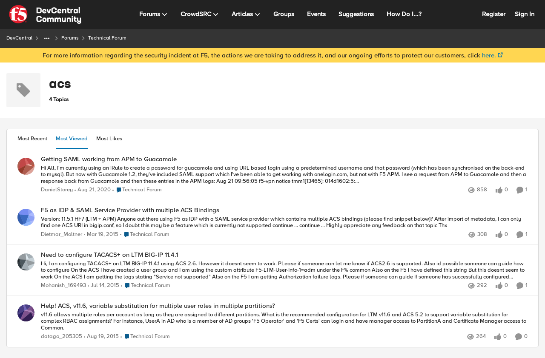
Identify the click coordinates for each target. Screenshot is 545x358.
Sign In (524, 14)
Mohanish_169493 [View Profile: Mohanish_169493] (63, 285)
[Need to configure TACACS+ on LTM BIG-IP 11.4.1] (284, 270)
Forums (70, 38)
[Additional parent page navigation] (47, 38)
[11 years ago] (101, 337)
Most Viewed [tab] (72, 138)
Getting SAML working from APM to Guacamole (109, 159)
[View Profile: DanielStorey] (25, 166)
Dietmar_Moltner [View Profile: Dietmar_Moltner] (61, 234)
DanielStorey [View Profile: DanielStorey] (57, 190)
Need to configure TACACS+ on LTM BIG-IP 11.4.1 (109, 255)
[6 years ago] (93, 190)
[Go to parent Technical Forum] (137, 190)
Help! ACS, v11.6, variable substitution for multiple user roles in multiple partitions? (158, 306)
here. (489, 55)
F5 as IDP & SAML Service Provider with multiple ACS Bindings (130, 210)
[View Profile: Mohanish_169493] (25, 261)
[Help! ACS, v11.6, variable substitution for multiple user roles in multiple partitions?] (284, 322)
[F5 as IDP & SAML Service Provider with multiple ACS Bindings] (284, 222)
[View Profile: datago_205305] (25, 312)
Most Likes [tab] (109, 138)
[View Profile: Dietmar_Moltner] (25, 217)
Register (493, 14)
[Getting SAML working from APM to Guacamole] (284, 175)
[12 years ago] (101, 234)
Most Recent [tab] (32, 138)
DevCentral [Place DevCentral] (19, 38)
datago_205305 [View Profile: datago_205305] (61, 337)
